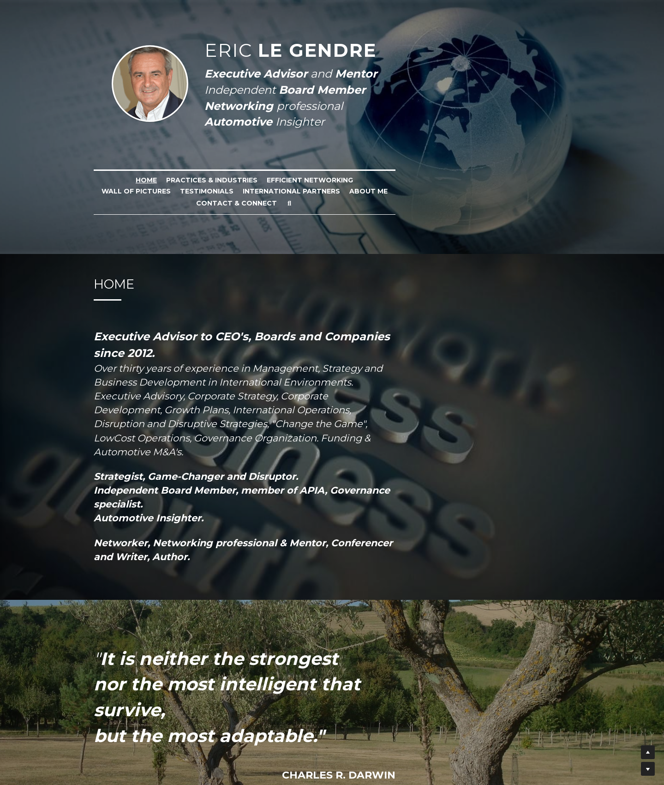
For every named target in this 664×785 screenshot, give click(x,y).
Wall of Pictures (360, 180)
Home (110, 180)
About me (279, 192)
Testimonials (431, 180)
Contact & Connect (348, 192)
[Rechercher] (401, 192)
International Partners (516, 180)
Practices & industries (175, 180)
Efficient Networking (274, 180)
